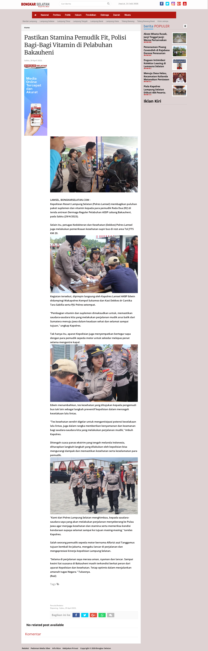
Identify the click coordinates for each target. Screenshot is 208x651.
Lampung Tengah (80, 21)
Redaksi (25, 648)
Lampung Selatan (47, 21)
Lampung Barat (96, 21)
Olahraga (104, 15)
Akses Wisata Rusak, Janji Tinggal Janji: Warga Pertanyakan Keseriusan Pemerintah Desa (155, 40)
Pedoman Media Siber (40, 648)
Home (27, 27)
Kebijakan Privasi (70, 648)
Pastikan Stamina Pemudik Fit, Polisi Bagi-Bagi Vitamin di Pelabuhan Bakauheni (75, 45)
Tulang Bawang (128, 21)
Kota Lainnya (163, 21)
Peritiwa (57, 15)
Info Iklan (56, 648)
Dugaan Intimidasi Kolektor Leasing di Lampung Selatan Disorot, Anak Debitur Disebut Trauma (156, 66)
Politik (67, 15)
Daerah (116, 15)
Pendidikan (91, 15)
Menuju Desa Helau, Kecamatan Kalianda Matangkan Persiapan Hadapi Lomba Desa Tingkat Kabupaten (156, 79)
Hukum (78, 15)
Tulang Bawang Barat (146, 21)
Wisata (127, 15)
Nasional (45, 15)
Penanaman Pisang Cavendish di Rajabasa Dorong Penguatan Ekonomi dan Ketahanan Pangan (157, 53)
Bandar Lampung (30, 21)
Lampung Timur (63, 21)
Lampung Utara (112, 21)
